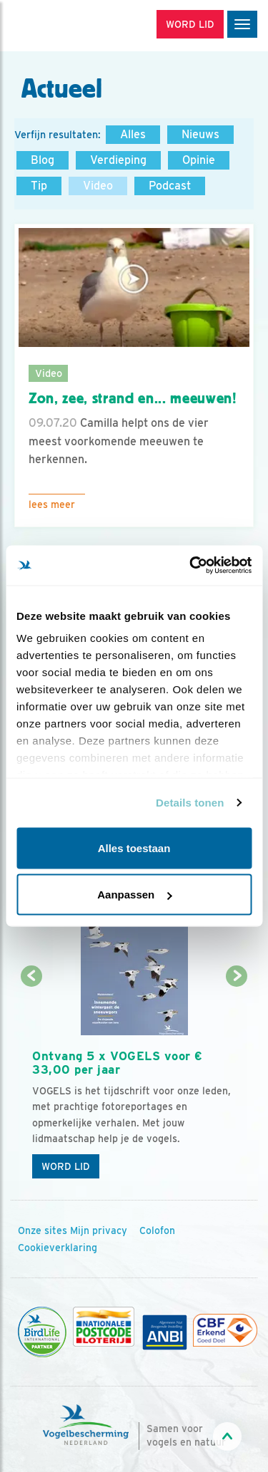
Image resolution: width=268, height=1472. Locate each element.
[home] (71, 25)
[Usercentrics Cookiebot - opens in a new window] (191, 565)
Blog (42, 160)
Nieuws (200, 134)
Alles (133, 134)
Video (98, 185)
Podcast (170, 185)
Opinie (198, 160)
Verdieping (118, 160)
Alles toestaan (134, 847)
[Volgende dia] (237, 1082)
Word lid (65, 1166)
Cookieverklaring (57, 1247)
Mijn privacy (98, 1230)
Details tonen (190, 803)
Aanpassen (134, 894)
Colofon (157, 1230)
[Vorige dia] (31, 1082)
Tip (39, 185)
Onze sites (42, 1230)
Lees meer (52, 504)
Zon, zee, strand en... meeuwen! (133, 398)
